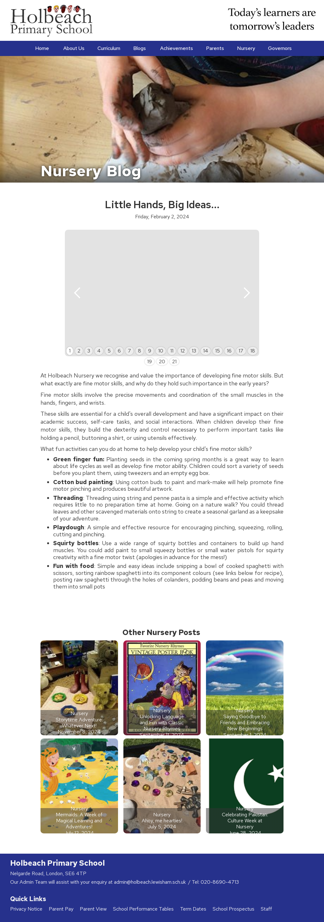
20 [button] (162, 361)
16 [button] (229, 350)
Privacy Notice (26, 909)
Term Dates (193, 909)
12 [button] (182, 350)
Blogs (139, 48)
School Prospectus (233, 909)
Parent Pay (61, 909)
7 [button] (129, 350)
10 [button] (160, 350)
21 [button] (174, 361)
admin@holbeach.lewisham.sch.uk (150, 882)
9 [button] (149, 350)
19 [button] (149, 361)
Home (42, 48)
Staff (266, 909)
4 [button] (99, 350)
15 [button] (217, 350)
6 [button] (119, 350)
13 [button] (194, 350)
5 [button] (109, 350)
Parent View (93, 909)
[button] (73, 48)
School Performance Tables (143, 909)
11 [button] (171, 350)
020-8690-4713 (220, 882)
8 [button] (139, 350)
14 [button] (205, 350)
